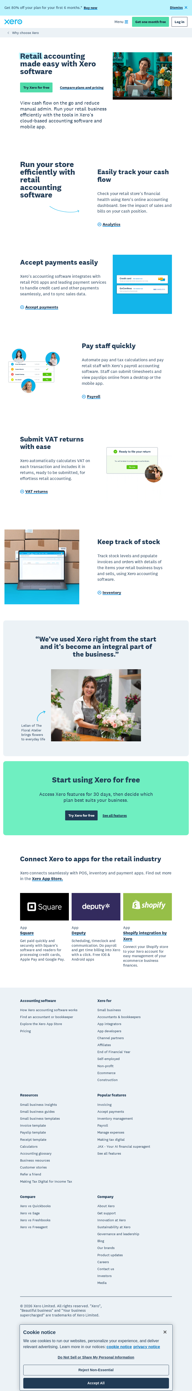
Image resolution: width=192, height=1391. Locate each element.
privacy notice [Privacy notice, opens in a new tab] (146, 1347)
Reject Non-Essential (95, 1370)
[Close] (165, 1332)
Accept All (96, 1383)
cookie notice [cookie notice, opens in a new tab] (119, 1347)
